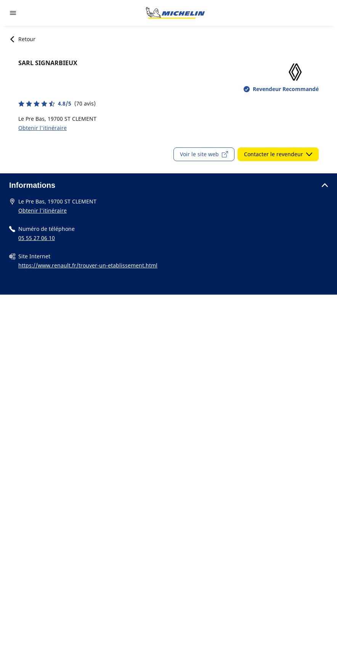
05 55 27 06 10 (36, 238)
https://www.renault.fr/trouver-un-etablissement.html (87, 265)
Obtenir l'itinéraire (42, 127)
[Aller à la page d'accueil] (175, 13)
